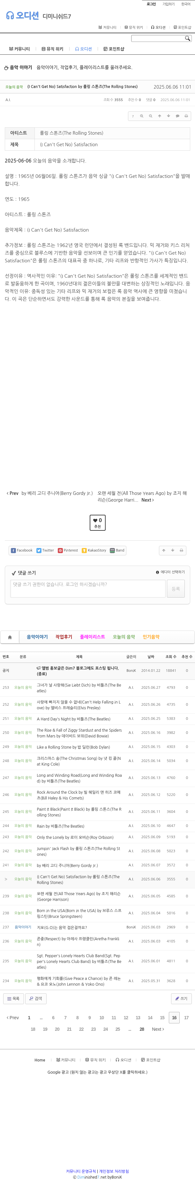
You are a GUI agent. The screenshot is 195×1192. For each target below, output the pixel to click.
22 (81, 1029)
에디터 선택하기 (170, 572)
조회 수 (171, 657)
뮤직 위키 (133, 27)
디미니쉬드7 (56, 17)
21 (69, 1029)
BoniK (131, 670)
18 (33, 1029)
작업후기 (64, 637)
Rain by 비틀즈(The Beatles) (60, 826)
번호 (6, 657)
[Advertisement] (97, 1124)
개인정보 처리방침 (114, 1171)
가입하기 (168, 4)
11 (113, 1017)
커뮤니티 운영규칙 (81, 1171)
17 (186, 1017)
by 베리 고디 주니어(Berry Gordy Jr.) (67, 866)
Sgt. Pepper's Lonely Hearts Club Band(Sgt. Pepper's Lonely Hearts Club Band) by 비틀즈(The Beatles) (79, 961)
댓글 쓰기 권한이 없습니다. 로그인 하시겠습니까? (60, 584)
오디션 (22, 15)
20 (57, 1029)
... (41, 1017)
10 (102, 1017)
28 (142, 1029)
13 (138, 1017)
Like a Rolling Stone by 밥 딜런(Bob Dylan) (73, 747)
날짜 (150, 657)
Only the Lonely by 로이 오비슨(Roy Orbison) (75, 837)
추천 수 (187, 657)
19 (45, 1029)
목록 (13, 999)
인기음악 (151, 637)
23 (93, 1029)
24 (105, 1029)
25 (118, 1029)
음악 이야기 (18, 67)
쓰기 (181, 998)
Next (158, 1029)
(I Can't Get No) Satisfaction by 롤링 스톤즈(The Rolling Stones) (82, 87)
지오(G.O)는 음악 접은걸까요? (62, 928)
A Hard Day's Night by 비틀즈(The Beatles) (73, 719)
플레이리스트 (92, 637)
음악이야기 (37, 637)
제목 (79, 657)
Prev (13, 1017)
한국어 (185, 4)
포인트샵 (182, 27)
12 (126, 1017)
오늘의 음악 (124, 637)
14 (150, 1017)
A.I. (8, 100)
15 (162, 1017)
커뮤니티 (107, 27)
